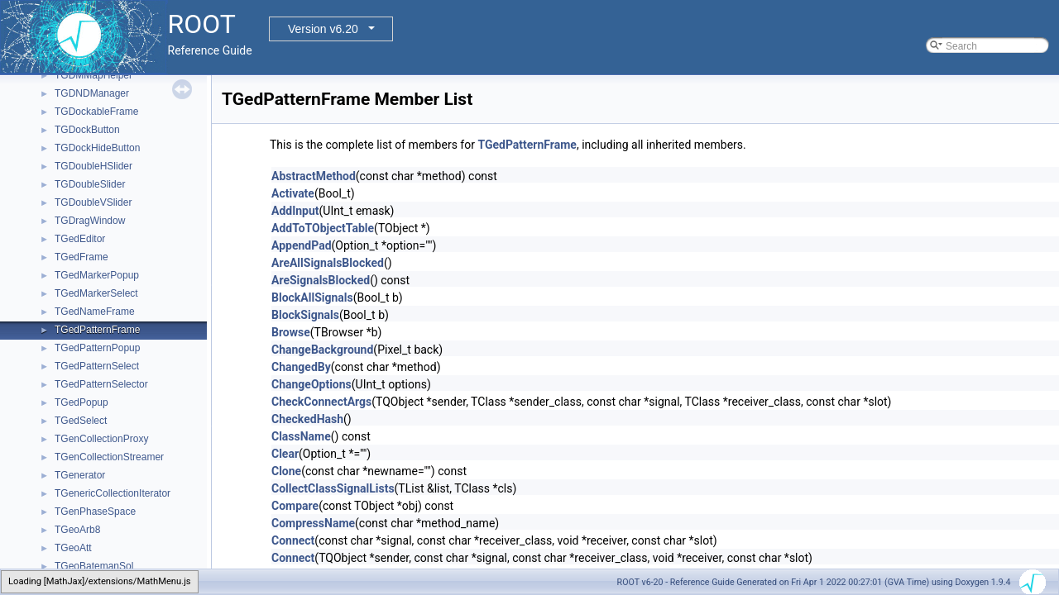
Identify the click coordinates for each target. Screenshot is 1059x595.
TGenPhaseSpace (95, 511)
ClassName (301, 436)
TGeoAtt (73, 548)
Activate (292, 193)
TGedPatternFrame (97, 330)
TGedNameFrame (95, 311)
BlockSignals (305, 314)
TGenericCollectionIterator (112, 493)
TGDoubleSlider (90, 184)
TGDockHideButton (97, 148)
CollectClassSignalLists (333, 488)
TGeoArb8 (77, 530)
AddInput (295, 210)
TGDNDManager (92, 93)
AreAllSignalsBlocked (327, 262)
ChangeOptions (311, 384)
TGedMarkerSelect (96, 293)
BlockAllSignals (312, 297)
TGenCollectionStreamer (109, 457)
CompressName (313, 523)
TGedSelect (81, 420)
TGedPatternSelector (101, 384)
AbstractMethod (313, 176)
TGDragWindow (90, 220)
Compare (295, 505)
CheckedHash (307, 419)
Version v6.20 (323, 29)
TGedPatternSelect (97, 366)
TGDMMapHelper (93, 75)
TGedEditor (80, 239)
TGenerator (80, 475)
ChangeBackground (322, 349)
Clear (285, 453)
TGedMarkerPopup (97, 275)
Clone (286, 471)
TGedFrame (81, 257)
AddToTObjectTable (322, 228)
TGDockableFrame (96, 111)
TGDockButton (87, 130)
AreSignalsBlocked (320, 280)
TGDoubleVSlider (93, 202)
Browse (290, 332)
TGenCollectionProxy (101, 439)
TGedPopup (81, 402)
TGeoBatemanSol (94, 566)
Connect (292, 540)
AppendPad (301, 245)
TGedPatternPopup (97, 348)
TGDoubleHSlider (93, 166)
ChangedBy (301, 367)
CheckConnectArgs (321, 401)
